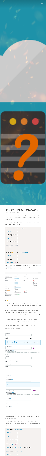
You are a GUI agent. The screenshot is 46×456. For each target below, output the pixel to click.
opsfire (14, 212)
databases (19, 212)
